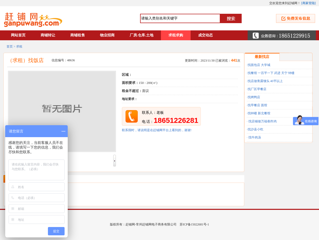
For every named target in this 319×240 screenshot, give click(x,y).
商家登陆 (308, 3)
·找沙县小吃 (255, 129)
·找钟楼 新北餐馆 (258, 113)
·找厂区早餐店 (256, 89)
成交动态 (205, 35)
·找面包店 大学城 (258, 65)
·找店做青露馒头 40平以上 (265, 81)
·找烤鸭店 (253, 97)
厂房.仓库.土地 (141, 35)
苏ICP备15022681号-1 (194, 224)
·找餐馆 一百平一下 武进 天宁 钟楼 (271, 73)
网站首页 (18, 35)
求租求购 (175, 35)
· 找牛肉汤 (254, 137)
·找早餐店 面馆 (257, 105)
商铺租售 (77, 35)
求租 (19, 46)
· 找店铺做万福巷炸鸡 (262, 121)
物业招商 (107, 35)
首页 (10, 46)
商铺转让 (48, 35)
